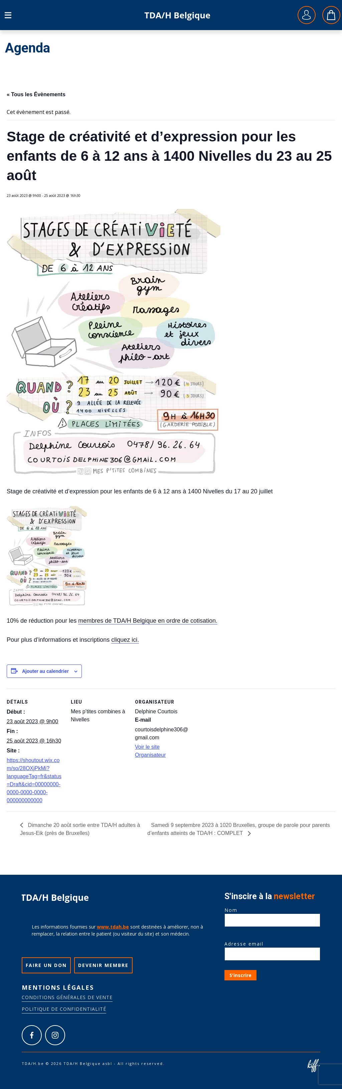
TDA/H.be (177, 15)
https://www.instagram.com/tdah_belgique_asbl (55, 1035)
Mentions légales (58, 987)
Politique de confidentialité (64, 1009)
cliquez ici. (125, 639)
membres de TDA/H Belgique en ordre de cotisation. (147, 620)
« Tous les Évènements (36, 94)
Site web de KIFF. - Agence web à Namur (313, 1065)
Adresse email (272, 949)
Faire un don (46, 965)
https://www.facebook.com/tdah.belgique (32, 1035)
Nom (272, 915)
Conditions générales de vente (67, 997)
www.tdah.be (113, 927)
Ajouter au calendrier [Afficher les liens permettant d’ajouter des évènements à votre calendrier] (45, 671)
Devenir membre (103, 965)
